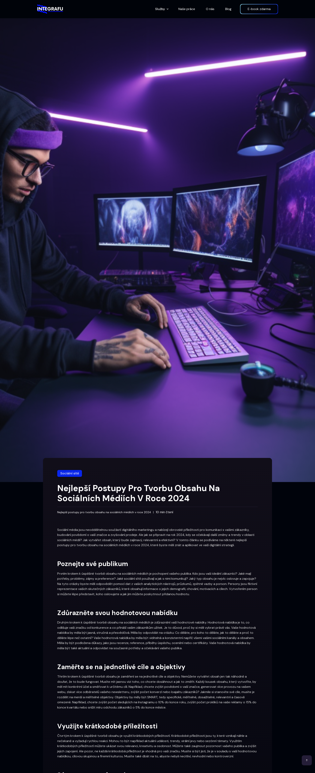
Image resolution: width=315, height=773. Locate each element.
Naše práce (186, 9)
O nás (210, 9)
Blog (228, 9)
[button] (161, 9)
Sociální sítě (69, 473)
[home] (50, 9)
